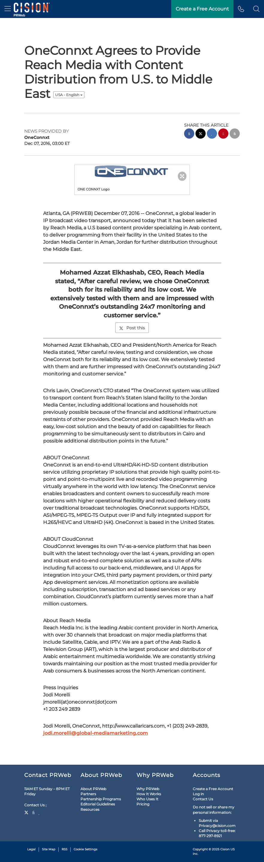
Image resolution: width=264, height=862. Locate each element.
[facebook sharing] (189, 134)
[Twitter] (27, 812)
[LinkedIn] (39, 812)
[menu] (7, 9)
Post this (132, 328)
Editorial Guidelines (98, 804)
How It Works (148, 794)
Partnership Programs (101, 799)
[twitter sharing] (200, 134)
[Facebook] (33, 812)
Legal (31, 849)
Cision (225, 849)
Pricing (142, 804)
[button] (256, 9)
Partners (88, 794)
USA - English (69, 95)
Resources (90, 809)
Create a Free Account (213, 789)
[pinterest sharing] (223, 134)
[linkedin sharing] (212, 134)
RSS (64, 849)
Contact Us (35, 805)
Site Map (48, 849)
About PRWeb (93, 789)
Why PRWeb (147, 789)
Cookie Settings (85, 849)
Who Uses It (147, 799)
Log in (198, 794)
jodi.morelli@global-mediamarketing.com (95, 733)
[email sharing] (235, 134)
